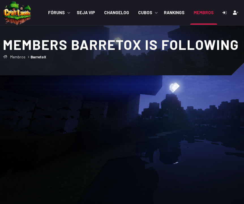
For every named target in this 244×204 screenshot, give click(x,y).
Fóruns (56, 12)
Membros (204, 12)
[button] (68, 13)
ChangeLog (116, 12)
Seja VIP (86, 12)
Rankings (174, 12)
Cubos (145, 12)
